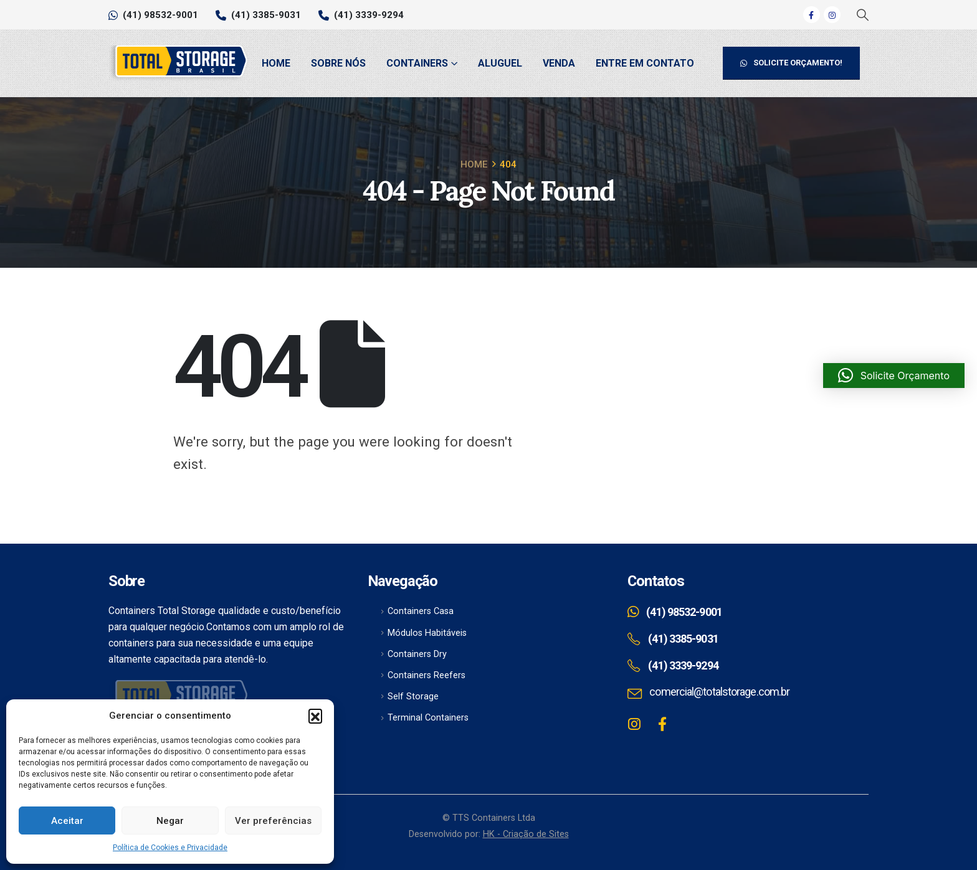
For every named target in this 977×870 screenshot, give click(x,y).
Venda (559, 63)
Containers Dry (417, 654)
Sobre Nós (338, 63)
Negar (170, 820)
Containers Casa (421, 611)
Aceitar (67, 820)
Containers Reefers (426, 675)
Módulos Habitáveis (427, 633)
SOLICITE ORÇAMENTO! (791, 62)
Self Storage (413, 696)
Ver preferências (273, 820)
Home (276, 63)
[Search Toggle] (862, 15)
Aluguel (500, 63)
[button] (315, 715)
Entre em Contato (645, 63)
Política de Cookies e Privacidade (170, 847)
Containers (417, 63)
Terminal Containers (428, 717)
